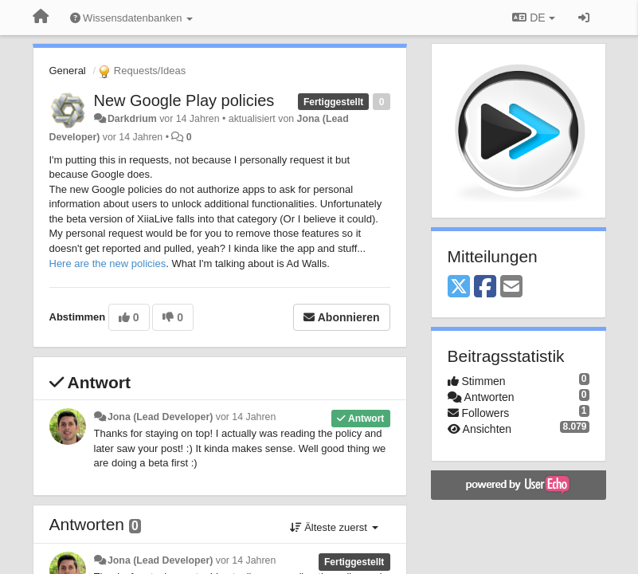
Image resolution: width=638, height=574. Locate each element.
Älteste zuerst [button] (334, 527)
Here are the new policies (107, 263)
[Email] (511, 287)
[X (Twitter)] (459, 287)
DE (533, 17)
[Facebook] (485, 287)
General (67, 71)
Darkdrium (132, 118)
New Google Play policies (184, 100)
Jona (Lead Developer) (160, 417)
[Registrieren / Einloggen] (584, 17)
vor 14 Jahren (246, 417)
